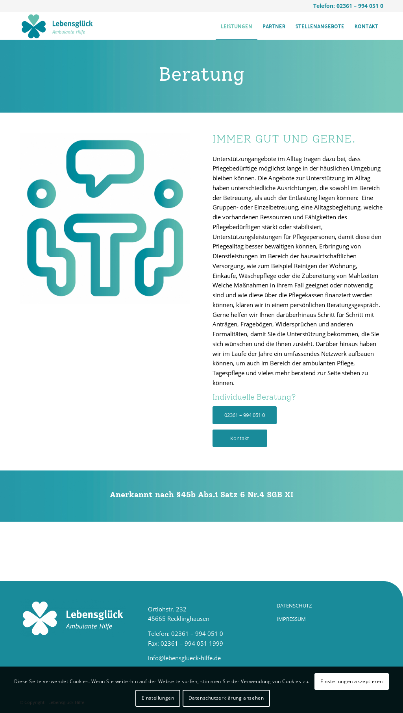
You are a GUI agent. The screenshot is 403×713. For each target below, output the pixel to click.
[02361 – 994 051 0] (245, 415)
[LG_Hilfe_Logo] (57, 26)
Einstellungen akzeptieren (351, 681)
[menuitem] (236, 26)
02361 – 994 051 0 (359, 5)
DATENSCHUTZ (294, 605)
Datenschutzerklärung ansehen (226, 697)
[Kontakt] (240, 438)
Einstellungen (158, 697)
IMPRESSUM (291, 618)
